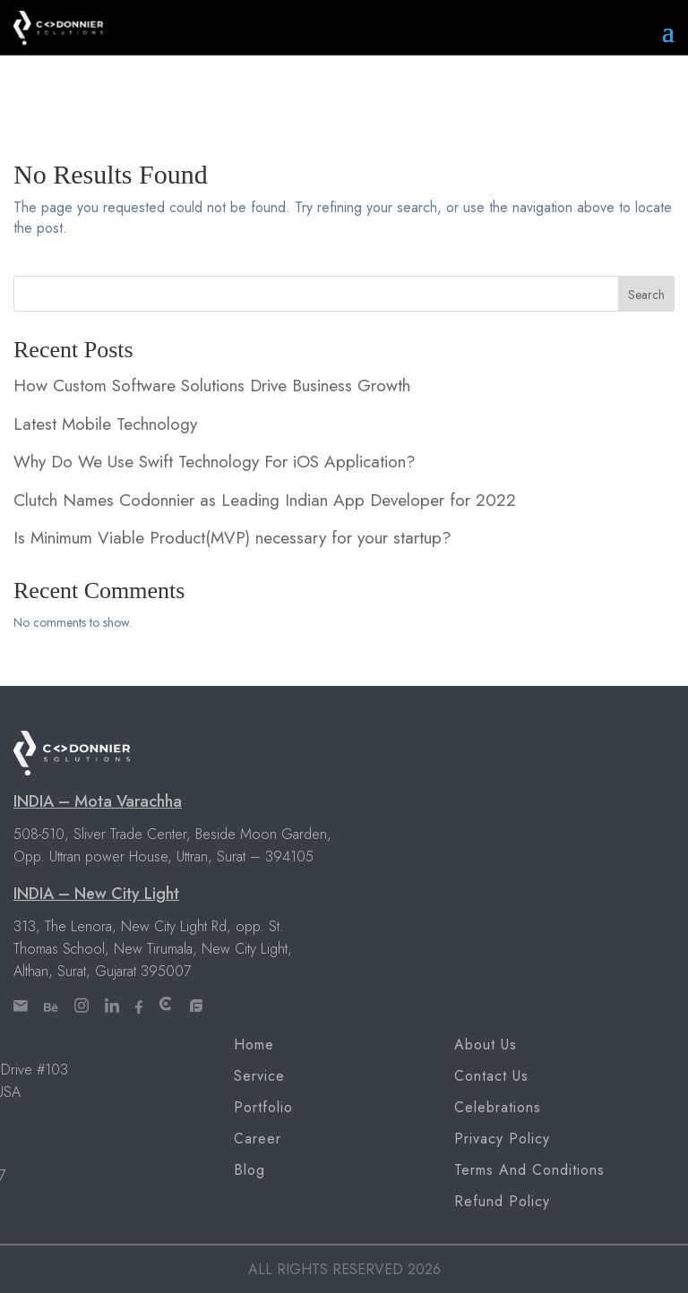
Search (646, 295)
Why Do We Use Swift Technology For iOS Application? (214, 462)
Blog (249, 1170)
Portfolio (263, 1107)
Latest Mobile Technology (105, 424)
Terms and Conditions (529, 1170)
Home (254, 1044)
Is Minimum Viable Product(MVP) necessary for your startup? (232, 538)
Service (259, 1076)
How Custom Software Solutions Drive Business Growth (211, 385)
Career (257, 1138)
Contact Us (491, 1076)
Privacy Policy (502, 1138)
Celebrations (497, 1107)
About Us (485, 1044)
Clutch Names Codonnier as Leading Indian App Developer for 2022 (264, 500)
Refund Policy (502, 1201)
